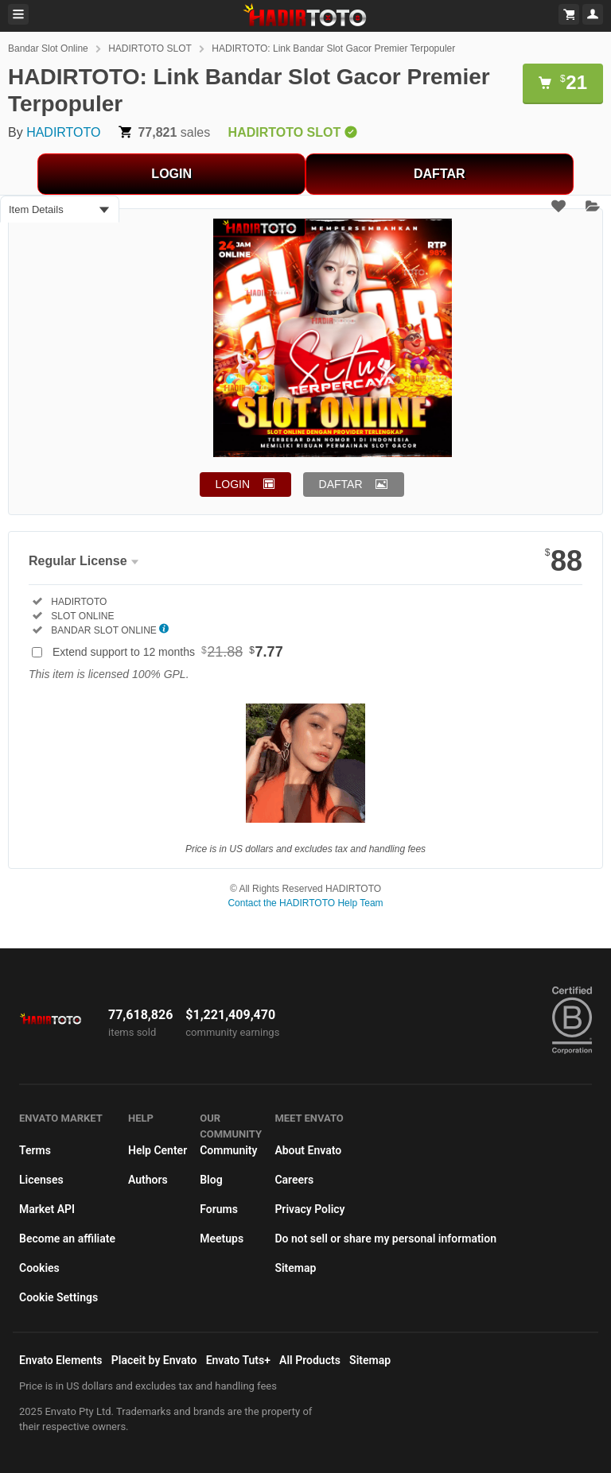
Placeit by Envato (154, 1360)
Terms (35, 1150)
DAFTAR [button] (341, 484)
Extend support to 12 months (168, 652)
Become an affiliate (67, 1238)
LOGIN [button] (233, 484)
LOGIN (171, 173)
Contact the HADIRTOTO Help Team (305, 903)
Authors (148, 1179)
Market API (47, 1209)
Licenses (41, 1179)
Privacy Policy (309, 1209)
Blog (211, 1179)
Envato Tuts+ (238, 1360)
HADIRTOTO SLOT (150, 48)
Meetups (221, 1238)
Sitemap (295, 1268)
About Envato (307, 1150)
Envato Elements (61, 1360)
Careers (293, 1179)
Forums (219, 1209)
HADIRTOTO (63, 132)
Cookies (39, 1268)
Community (228, 1150)
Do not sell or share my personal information (385, 1238)
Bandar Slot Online (48, 48)
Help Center (157, 1150)
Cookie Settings (58, 1297)
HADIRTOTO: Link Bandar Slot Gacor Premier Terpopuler (333, 48)
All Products (310, 1360)
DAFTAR (439, 173)
